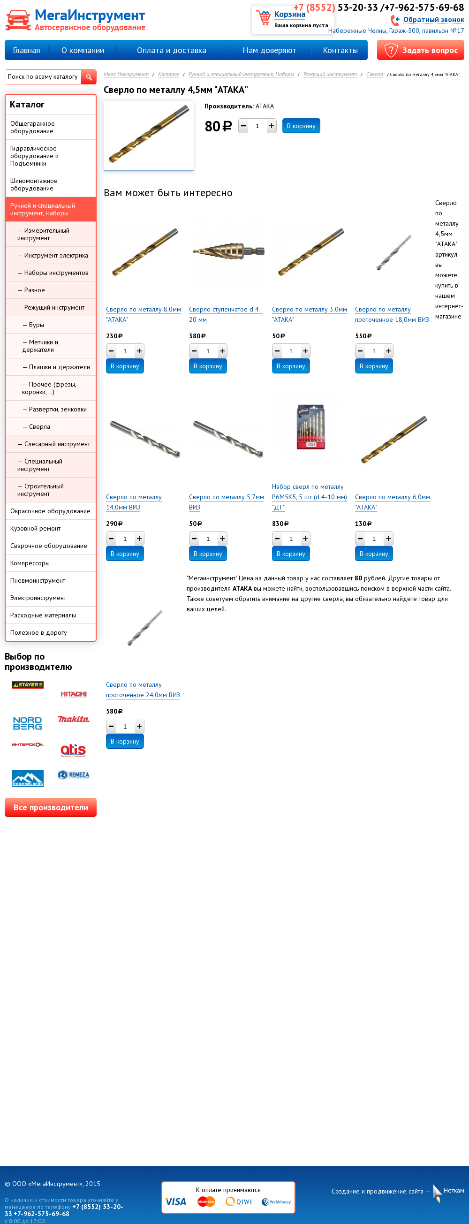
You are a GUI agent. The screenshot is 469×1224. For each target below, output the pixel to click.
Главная (26, 50)
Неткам (454, 1190)
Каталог (168, 74)
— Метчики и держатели (40, 346)
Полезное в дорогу (38, 632)
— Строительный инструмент (40, 490)
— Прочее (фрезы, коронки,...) (49, 388)
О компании (82, 50)
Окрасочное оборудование (50, 511)
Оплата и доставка (171, 50)
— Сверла (36, 426)
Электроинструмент (38, 597)
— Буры (33, 324)
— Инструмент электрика (52, 255)
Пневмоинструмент (37, 580)
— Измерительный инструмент (43, 234)
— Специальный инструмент (39, 465)
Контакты (340, 50)
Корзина (289, 13)
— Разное (31, 290)
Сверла (374, 74)
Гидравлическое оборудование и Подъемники (34, 155)
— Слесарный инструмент (53, 444)
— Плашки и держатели (56, 367)
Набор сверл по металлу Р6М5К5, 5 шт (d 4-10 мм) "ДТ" (309, 496)
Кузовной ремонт (35, 528)
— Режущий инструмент (50, 307)
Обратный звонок (433, 19)
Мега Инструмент (126, 74)
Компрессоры (30, 563)
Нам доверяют (269, 50)
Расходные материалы (43, 615)
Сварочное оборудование (48, 545)
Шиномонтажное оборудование (34, 184)
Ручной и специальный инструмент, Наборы (241, 74)
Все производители (51, 807)
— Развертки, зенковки (54, 409)
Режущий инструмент (330, 74)
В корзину (301, 126)
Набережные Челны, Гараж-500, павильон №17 (396, 30)
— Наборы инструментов (53, 272)
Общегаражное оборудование (32, 127)
